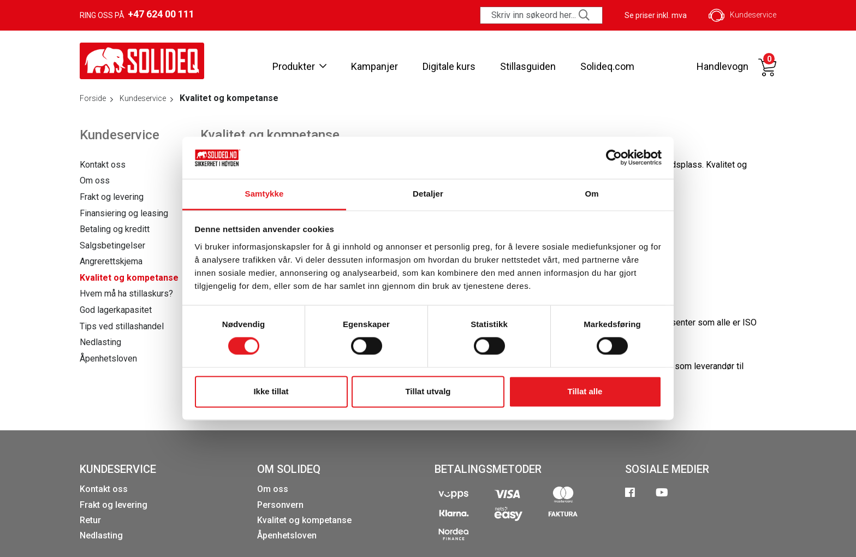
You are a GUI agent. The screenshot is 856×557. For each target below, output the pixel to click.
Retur (90, 520)
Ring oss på (137, 14)
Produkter (299, 66)
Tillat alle (585, 391)
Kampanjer (374, 66)
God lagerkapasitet (116, 310)
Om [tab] (591, 193)
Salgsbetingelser (112, 245)
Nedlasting (100, 342)
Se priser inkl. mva (656, 15)
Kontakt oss (103, 164)
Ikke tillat (270, 391)
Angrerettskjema (111, 261)
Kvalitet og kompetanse (129, 277)
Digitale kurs (449, 66)
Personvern (280, 505)
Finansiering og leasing (124, 213)
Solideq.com (607, 66)
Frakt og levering (112, 197)
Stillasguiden (528, 66)
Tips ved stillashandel (122, 326)
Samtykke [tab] (264, 193)
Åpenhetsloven (108, 358)
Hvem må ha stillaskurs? (126, 293)
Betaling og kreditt (115, 229)
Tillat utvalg (427, 391)
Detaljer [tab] (428, 193)
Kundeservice (742, 15)
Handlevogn (722, 66)
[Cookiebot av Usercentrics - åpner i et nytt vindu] (614, 158)
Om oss (95, 180)
